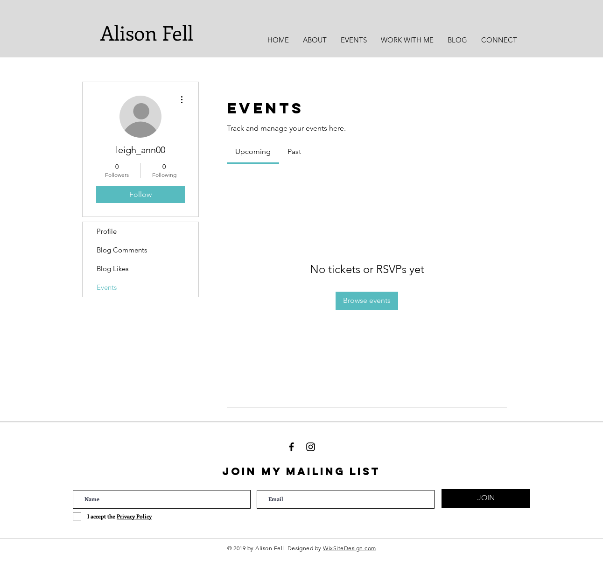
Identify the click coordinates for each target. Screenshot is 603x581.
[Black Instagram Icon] (310, 447)
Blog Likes (112, 268)
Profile (107, 231)
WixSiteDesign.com (349, 548)
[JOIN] (486, 498)
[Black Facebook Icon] (291, 447)
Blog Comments (122, 249)
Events (107, 287)
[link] (253, 151)
